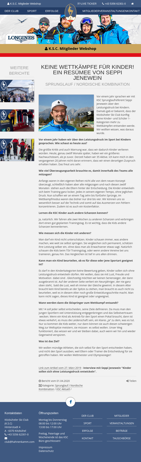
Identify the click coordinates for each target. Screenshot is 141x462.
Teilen (131, 381)
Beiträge (122, 430)
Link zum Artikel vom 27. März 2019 (60, 368)
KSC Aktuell (63, 389)
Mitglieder (91, 10)
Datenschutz (46, 451)
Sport (32, 10)
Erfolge (52, 10)
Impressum (45, 447)
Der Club (12, 10)
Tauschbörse (122, 438)
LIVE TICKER (87, 3)
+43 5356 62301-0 (115, 3)
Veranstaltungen (113, 10)
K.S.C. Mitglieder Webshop (24, 3)
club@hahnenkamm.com (20, 441)
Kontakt (133, 10)
